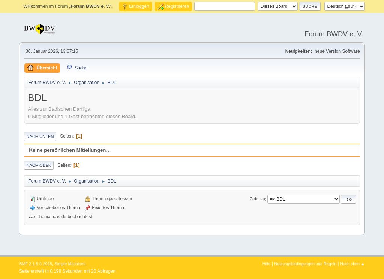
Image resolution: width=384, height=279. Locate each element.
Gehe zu (257, 199)
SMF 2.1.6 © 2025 (35, 263)
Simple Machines (70, 263)
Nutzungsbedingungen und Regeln (305, 263)
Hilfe (266, 263)
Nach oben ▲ (352, 263)
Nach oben (38, 165)
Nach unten (40, 136)
